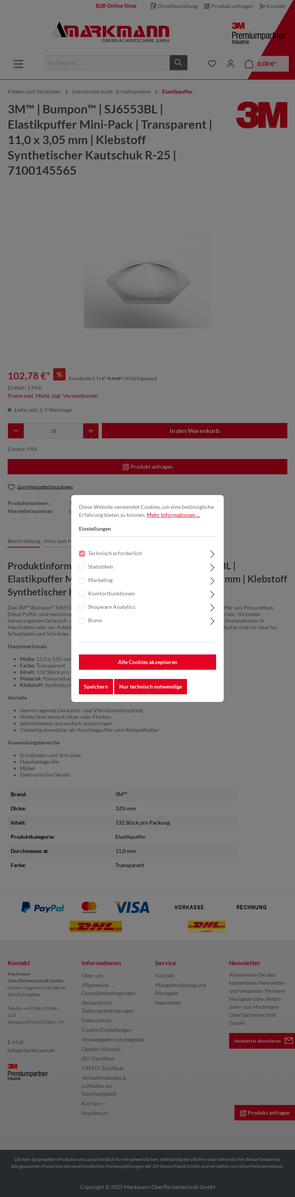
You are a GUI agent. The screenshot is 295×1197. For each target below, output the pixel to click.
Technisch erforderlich (115, 556)
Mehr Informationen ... (173, 518)
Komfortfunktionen (111, 597)
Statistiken (100, 570)
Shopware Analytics (111, 610)
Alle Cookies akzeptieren (147, 665)
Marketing (100, 583)
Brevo (95, 623)
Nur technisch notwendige (150, 690)
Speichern (96, 690)
